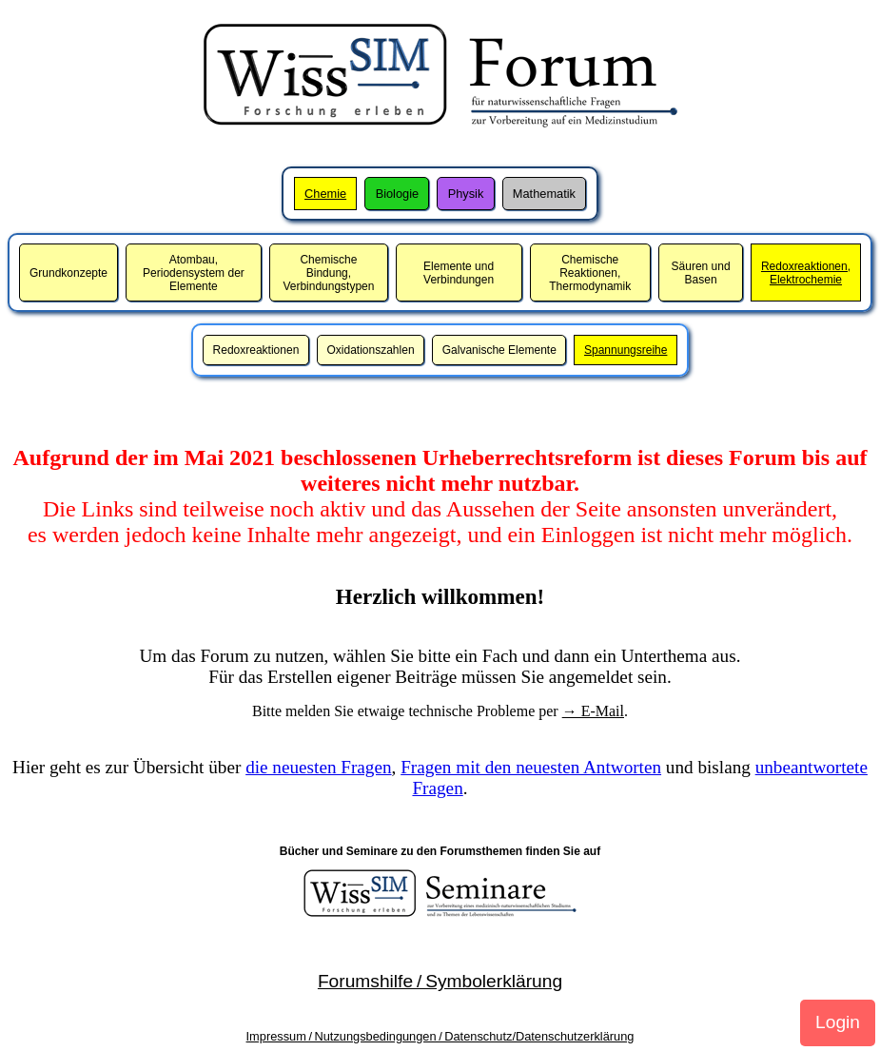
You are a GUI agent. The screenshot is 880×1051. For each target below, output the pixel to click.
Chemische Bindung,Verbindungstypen (328, 273)
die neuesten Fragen (318, 767)
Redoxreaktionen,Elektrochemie (806, 273)
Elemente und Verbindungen (458, 273)
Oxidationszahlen (371, 350)
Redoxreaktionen (256, 350)
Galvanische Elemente (499, 350)
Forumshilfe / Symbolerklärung (440, 981)
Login (837, 1022)
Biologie (398, 193)
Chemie (325, 193)
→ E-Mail (593, 711)
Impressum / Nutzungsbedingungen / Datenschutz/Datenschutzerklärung (440, 1036)
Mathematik (544, 193)
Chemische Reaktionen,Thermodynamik (590, 273)
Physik (466, 193)
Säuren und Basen (701, 273)
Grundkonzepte (68, 273)
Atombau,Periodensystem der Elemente (193, 273)
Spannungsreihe (625, 350)
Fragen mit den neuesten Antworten (531, 767)
